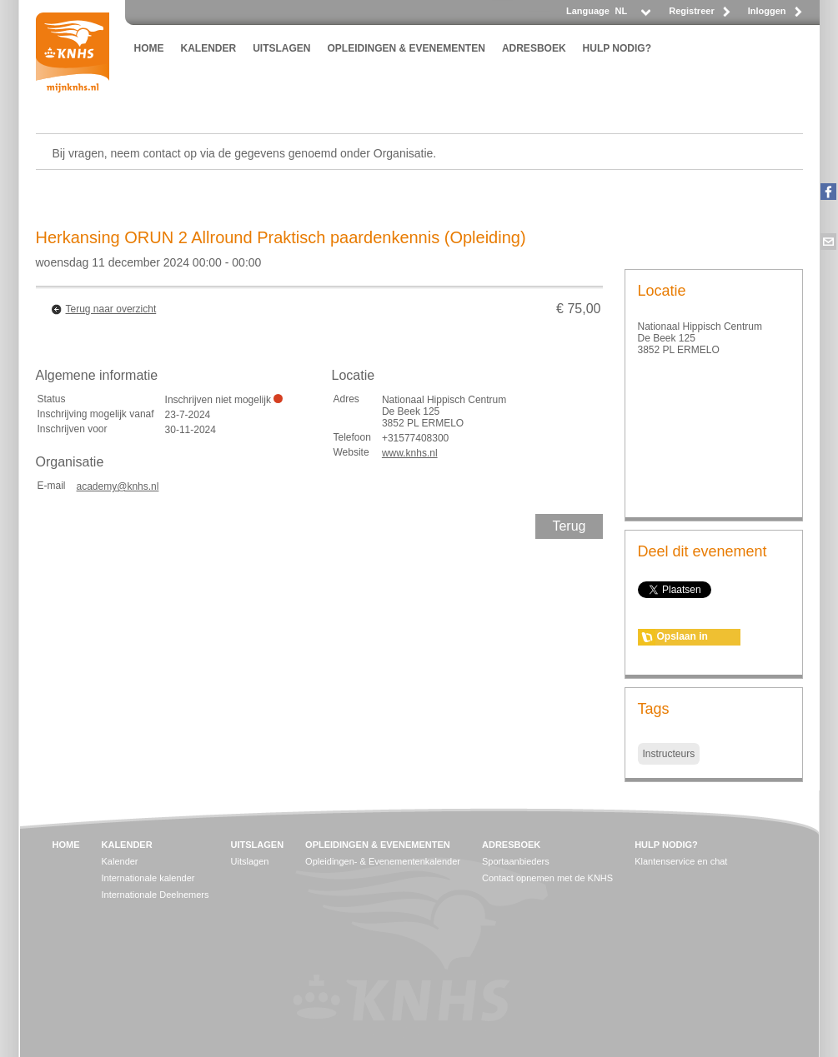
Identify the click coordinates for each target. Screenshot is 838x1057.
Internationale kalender (148, 878)
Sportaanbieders (515, 861)
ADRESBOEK (534, 48)
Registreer (691, 11)
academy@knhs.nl (118, 486)
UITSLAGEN (281, 48)
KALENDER (209, 48)
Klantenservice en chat (681, 861)
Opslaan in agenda (682, 638)
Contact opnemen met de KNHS (547, 878)
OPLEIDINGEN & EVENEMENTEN (406, 48)
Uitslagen (250, 861)
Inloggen (767, 11)
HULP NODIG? (617, 48)
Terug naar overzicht (111, 309)
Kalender (120, 861)
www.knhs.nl (410, 453)
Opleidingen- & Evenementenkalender (382, 861)
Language (588, 11)
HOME (149, 48)
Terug (568, 526)
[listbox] (632, 15)
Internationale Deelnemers (155, 895)
